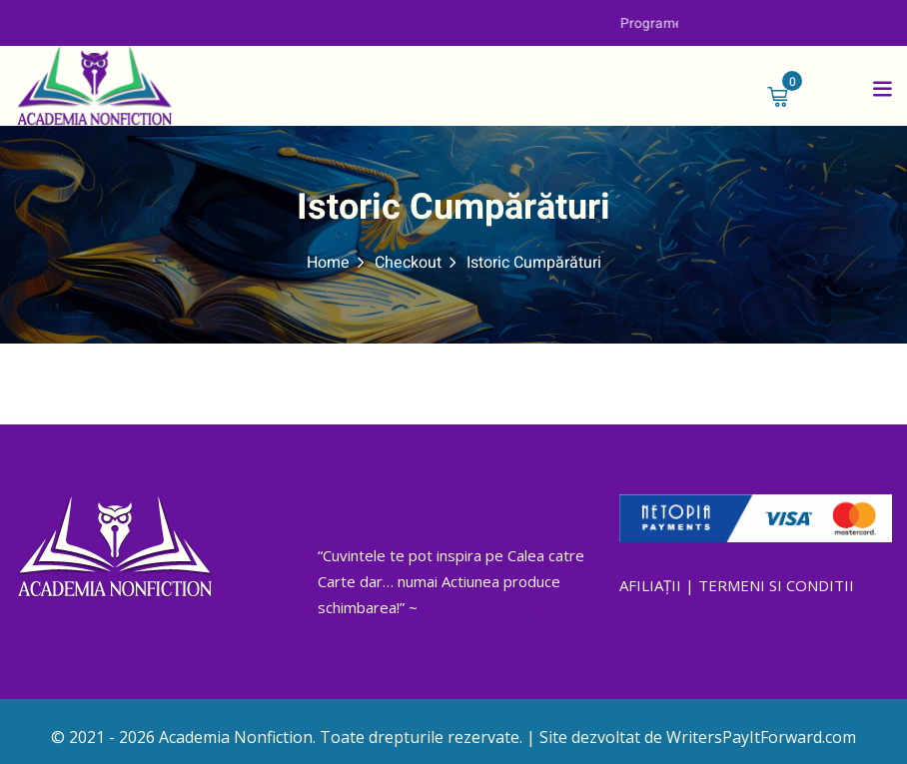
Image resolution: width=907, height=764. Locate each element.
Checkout (408, 263)
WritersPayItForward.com (761, 737)
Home (328, 263)
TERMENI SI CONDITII (776, 585)
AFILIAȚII (650, 585)
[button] (882, 88)
